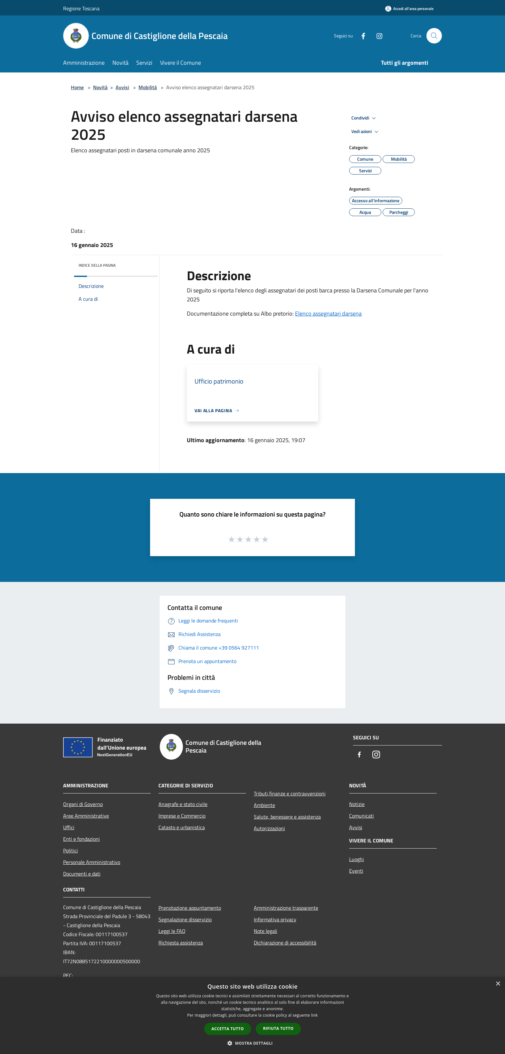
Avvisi (122, 87)
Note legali (265, 931)
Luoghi (356, 859)
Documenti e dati (81, 874)
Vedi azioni (365, 132)
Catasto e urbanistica (181, 827)
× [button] (497, 984)
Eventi (356, 871)
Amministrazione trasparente (286, 908)
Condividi (364, 118)
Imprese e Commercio (181, 816)
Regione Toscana (81, 8)
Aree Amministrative (86, 816)
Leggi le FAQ (172, 931)
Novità (100, 87)
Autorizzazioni (269, 828)
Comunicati (361, 816)
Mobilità (147, 87)
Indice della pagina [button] (97, 265)
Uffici (68, 827)
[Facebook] (360, 35)
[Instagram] (376, 35)
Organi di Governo (83, 804)
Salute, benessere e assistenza (287, 817)
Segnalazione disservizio (185, 919)
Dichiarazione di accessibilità (285, 942)
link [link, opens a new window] (314, 1015)
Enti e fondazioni (81, 839)
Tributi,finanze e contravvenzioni (290, 793)
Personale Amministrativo (91, 862)
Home (77, 87)
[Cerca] (434, 35)
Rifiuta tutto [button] (278, 1028)
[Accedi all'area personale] (409, 8)
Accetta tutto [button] (228, 1028)
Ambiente (264, 805)
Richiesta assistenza (180, 942)
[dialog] (252, 1015)
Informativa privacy (275, 919)
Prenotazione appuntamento (189, 908)
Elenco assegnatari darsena (328, 313)
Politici (70, 850)
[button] (252, 1043)
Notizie (357, 804)
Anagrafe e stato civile (182, 804)
